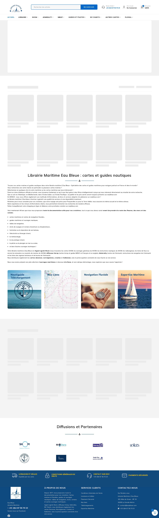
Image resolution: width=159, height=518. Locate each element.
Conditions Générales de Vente (63, 475)
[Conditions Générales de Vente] (47, 475)
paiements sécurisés (138, 475)
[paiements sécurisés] (124, 475)
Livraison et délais (28, 474)
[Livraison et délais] (15, 475)
